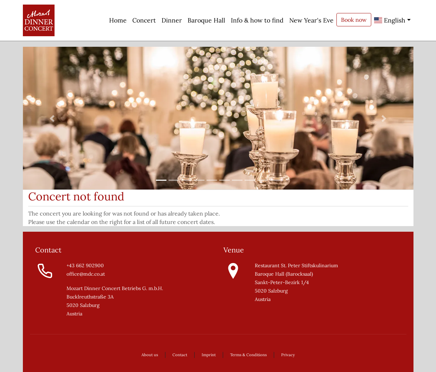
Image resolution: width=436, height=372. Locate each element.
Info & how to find (257, 20)
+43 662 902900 (85, 265)
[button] (52, 118)
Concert (144, 20)
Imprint (209, 354)
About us (149, 354)
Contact (179, 354)
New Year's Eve (311, 20)
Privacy (288, 354)
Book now (354, 19)
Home (118, 20)
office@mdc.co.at (86, 274)
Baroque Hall (206, 20)
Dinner (172, 20)
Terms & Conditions (248, 354)
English (389, 20)
